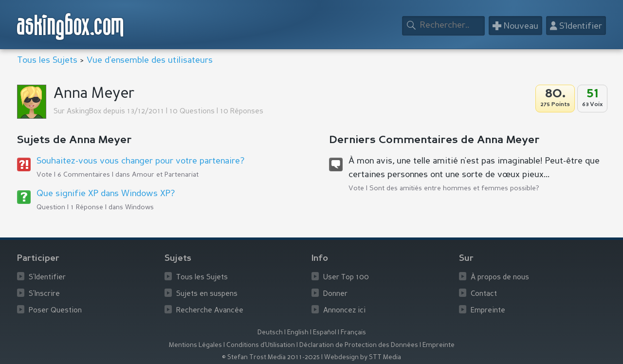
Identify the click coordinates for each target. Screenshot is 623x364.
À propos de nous (500, 277)
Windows (139, 207)
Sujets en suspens (207, 294)
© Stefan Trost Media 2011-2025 (271, 357)
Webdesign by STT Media (362, 357)
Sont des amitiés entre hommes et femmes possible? (454, 188)
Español (324, 332)
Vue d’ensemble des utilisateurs (150, 60)
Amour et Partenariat (165, 174)
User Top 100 (346, 277)
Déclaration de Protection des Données (358, 345)
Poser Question (55, 310)
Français (353, 332)
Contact (484, 294)
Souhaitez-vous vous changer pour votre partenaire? (140, 161)
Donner (335, 294)
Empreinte (488, 310)
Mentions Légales (195, 345)
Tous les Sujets (47, 60)
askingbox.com (71, 26)
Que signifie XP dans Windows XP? (106, 193)
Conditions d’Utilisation (260, 345)
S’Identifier (47, 277)
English (298, 332)
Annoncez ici (344, 310)
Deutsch (270, 332)
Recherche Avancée (209, 310)
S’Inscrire (44, 294)
